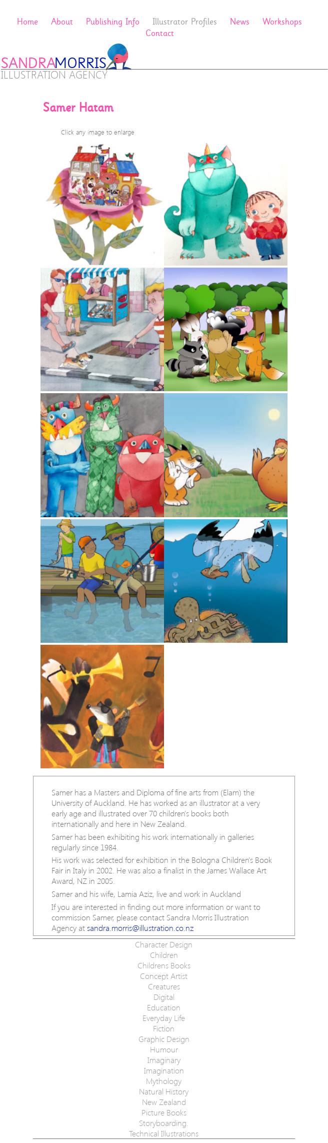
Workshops (282, 22)
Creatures (164, 986)
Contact (160, 33)
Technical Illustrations (163, 1133)
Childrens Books (164, 965)
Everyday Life (163, 1017)
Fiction (163, 1028)
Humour (164, 1049)
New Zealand (164, 1101)
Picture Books (164, 1112)
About (62, 22)
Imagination (164, 1070)
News (240, 22)
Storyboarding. (163, 1122)
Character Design (163, 944)
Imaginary (164, 1059)
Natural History (163, 1091)
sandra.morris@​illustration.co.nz (140, 927)
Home (27, 22)
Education (163, 1007)
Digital (164, 996)
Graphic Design (164, 1038)
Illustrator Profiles (184, 22)
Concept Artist (164, 975)
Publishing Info (113, 22)
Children (164, 954)
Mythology (164, 1080)
